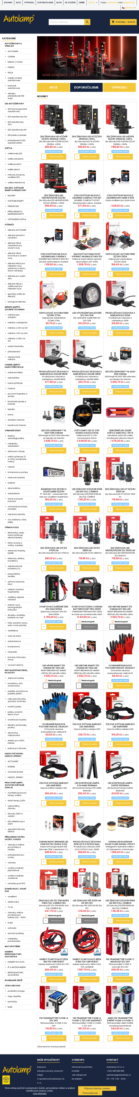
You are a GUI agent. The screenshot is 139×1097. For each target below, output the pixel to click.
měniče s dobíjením (18, 322)
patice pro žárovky (17, 748)
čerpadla (12, 651)
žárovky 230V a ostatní (15, 815)
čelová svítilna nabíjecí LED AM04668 (120, 725)
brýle (10, 922)
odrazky (12, 862)
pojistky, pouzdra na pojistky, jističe (18, 692)
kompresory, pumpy (18, 472)
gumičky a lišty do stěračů (16, 295)
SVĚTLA (8, 148)
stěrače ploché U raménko (16, 236)
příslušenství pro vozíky (16, 856)
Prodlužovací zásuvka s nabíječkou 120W (120, 314)
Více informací (40, 1093)
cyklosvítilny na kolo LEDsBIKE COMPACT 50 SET (86, 196)
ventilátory (13, 630)
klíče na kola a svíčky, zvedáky (15, 544)
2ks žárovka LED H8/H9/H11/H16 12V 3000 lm (120, 549)
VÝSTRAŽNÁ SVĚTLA (17, 219)
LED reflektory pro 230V (16, 822)
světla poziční (14, 164)
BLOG (59, 2)
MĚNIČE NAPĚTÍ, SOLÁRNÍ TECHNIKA (14, 308)
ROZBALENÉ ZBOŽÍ (13, 980)
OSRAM (11, 56)
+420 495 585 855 (115, 1070)
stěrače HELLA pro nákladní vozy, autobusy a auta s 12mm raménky (16, 267)
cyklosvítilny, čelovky (14, 807)
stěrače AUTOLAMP (17, 230)
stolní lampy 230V (16, 800)
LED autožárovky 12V (17, 116)
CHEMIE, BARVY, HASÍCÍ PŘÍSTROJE (14, 366)
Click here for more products (51, 1046)
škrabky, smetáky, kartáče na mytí (16, 616)
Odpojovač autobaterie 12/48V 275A (53, 314)
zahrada (12, 928)
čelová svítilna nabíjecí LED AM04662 (53, 784)
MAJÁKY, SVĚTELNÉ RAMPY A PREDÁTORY (15, 189)
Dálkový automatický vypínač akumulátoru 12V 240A (87, 256)
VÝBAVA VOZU (12, 527)
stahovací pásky (16, 678)
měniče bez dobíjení (13, 316)
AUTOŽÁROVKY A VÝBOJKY (13, 44)
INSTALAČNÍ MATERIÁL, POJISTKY (16, 671)
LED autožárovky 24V (16, 123)
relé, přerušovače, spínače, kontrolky (17, 700)
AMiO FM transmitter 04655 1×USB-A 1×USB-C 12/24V (120, 1020)
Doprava (41, 1067)
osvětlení (12, 896)
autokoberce (14, 641)
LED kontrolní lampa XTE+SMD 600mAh (87, 784)
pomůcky (12, 1001)
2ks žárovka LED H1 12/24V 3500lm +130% (87, 137)
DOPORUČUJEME (45, 2)
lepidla (11, 409)
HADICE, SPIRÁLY (15, 777)
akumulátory (14, 488)
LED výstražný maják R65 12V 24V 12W (87, 314)
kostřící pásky (14, 706)
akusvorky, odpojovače (14, 734)
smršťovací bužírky (17, 719)
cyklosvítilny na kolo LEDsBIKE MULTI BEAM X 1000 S (53, 256)
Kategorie (9, 38)
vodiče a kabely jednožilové (16, 869)
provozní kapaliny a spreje (17, 395)
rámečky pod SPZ (16, 883)
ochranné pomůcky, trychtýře (18, 507)
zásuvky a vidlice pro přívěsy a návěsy (16, 847)
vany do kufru (14, 635)
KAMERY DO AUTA (16, 961)
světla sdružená (15, 158)
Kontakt (75, 1070)
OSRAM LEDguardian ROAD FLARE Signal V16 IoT (120, 843)
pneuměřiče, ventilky (14, 575)
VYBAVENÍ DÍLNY (13, 430)
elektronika (13, 901)
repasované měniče (14, 358)
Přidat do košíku (56, 156)
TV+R (10, 907)
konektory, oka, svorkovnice (15, 684)
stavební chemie (16, 419)
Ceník (82, 2)
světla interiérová (16, 182)
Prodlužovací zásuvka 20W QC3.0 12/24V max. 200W (87, 844)
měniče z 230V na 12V (16, 339)
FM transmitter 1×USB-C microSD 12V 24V (120, 960)
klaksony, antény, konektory (16, 559)
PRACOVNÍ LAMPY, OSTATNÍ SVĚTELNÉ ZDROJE (14, 785)
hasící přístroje (15, 383)
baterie (11, 482)
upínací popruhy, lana (16, 583)
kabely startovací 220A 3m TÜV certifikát (54, 960)
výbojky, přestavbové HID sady (16, 96)
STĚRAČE (9, 224)
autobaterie (14, 493)
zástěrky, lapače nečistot (16, 598)
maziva (11, 388)
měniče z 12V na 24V (18, 333)
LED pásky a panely (17, 135)
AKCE (18, 2)
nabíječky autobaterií (13, 444)
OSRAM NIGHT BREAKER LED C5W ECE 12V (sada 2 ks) (53, 843)
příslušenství (14, 351)
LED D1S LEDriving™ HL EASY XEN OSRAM (120, 373)
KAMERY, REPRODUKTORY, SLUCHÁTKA (13, 954)
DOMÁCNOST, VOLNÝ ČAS (15, 890)
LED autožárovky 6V (17, 129)
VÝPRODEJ (29, 2)
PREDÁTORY (13, 206)
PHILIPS (11, 67)
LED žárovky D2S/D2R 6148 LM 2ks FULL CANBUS (87, 490)
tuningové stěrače (17, 301)
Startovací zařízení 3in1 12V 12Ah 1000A (53, 608)
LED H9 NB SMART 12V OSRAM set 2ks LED (53, 666)
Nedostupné (89, 626)
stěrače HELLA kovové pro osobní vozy (17, 256)
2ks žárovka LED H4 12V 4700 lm (53, 549)
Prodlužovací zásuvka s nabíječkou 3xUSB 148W (87, 373)
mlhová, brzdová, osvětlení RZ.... (16, 176)
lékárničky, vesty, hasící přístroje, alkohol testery (16, 535)
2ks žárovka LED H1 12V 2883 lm (87, 549)
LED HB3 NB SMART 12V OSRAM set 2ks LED (120, 608)
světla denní (14, 169)
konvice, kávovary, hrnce (17, 658)
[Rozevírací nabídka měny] (93, 2)
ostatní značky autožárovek (15, 79)
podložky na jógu (16, 991)
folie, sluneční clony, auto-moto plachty (18, 624)
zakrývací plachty (16, 514)
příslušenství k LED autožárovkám (16, 141)
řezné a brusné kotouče (15, 500)
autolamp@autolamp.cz (119, 1074)
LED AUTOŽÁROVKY (14, 103)
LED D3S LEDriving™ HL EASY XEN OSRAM (53, 431)
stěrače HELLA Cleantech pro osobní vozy (15, 245)
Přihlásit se (112, 2)
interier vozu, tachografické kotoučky (15, 607)
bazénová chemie (17, 425)
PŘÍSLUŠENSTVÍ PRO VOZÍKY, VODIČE (15, 838)
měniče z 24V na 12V (18, 327)
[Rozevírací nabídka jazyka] (129, 7)
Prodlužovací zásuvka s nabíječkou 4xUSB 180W (54, 373)
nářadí (11, 466)
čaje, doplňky (14, 996)
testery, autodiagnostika (16, 437)
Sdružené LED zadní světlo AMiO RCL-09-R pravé (120, 433)
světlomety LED (15, 153)
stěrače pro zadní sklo (16, 277)
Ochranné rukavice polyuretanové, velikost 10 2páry (120, 668)
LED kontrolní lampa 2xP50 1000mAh (120, 784)
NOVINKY (8, 2)
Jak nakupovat (79, 1074)
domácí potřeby (16, 933)
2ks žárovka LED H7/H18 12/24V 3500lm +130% (53, 137)
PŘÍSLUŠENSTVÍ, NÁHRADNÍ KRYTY (16, 212)
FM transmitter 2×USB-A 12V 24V (53, 1019)
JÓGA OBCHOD (12, 985)
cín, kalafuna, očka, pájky (17, 520)
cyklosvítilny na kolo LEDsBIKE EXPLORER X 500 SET (120, 198)
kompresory (14, 646)
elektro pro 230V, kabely (16, 741)
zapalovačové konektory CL (15, 567)
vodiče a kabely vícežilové (16, 877)
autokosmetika (15, 372)
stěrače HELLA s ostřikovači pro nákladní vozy (15, 286)
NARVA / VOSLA (15, 62)
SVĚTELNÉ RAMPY (16, 200)
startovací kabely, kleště (16, 552)
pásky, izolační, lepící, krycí (15, 713)
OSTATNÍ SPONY (15, 772)
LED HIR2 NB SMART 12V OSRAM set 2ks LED (87, 666)
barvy (10, 414)
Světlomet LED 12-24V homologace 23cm (86, 431)
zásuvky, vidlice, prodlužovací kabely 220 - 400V (17, 915)
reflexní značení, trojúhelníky (16, 590)
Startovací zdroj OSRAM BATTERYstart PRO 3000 (87, 608)
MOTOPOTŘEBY (12, 946)
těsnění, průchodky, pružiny (17, 726)
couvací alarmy (15, 665)
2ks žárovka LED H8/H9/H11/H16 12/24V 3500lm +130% (54, 198)
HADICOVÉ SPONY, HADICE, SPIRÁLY (14, 754)
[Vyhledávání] (69, 22)
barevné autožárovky (14, 87)
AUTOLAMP (13, 51)
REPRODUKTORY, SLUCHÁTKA (16, 973)
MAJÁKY (12, 195)
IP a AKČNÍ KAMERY (17, 967)
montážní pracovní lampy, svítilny (17, 794)
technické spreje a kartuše (17, 402)
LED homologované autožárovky (17, 110)
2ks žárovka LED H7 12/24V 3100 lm (120, 490)
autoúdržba (13, 377)
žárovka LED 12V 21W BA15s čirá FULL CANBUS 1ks (54, 902)
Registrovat (129, 2)
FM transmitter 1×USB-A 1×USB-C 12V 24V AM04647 (87, 1019)
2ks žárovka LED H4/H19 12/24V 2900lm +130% (120, 137)
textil (10, 1006)
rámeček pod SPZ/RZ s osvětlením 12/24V (53, 490)
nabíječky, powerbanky (14, 940)
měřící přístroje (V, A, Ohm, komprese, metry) (17, 459)
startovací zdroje (16, 451)
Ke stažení (70, 2)
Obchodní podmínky (82, 1067)
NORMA (11, 766)
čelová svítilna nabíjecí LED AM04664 (87, 725)
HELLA (10, 72)
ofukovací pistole (16, 477)
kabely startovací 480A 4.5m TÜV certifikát (87, 960)
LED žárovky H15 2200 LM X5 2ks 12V (87, 902)
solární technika (16, 346)
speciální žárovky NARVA (16, 830)
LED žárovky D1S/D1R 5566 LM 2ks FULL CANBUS (120, 902)
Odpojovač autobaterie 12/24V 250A (120, 255)
